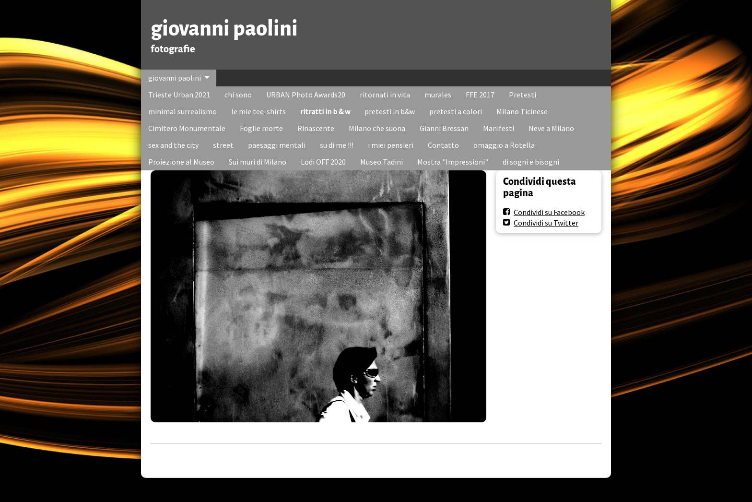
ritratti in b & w (325, 111)
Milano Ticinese (522, 111)
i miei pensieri (390, 145)
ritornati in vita (385, 94)
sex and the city (173, 145)
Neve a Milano (551, 128)
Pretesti (522, 94)
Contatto (443, 145)
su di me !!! (336, 145)
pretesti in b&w (389, 111)
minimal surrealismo (182, 111)
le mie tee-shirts (258, 111)
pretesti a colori (455, 111)
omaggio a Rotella (504, 145)
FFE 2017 (480, 94)
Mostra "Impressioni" (452, 162)
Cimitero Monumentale (186, 128)
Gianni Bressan (444, 128)
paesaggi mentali (277, 145)
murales (437, 94)
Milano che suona (377, 128)
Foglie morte (261, 128)
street (223, 145)
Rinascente (315, 128)
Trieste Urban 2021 (179, 94)
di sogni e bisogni (531, 162)
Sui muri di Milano (257, 162)
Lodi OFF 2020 (323, 162)
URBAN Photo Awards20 (305, 94)
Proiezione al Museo (181, 162)
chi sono (238, 94)
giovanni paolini (224, 28)
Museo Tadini (381, 162)
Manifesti (498, 128)
